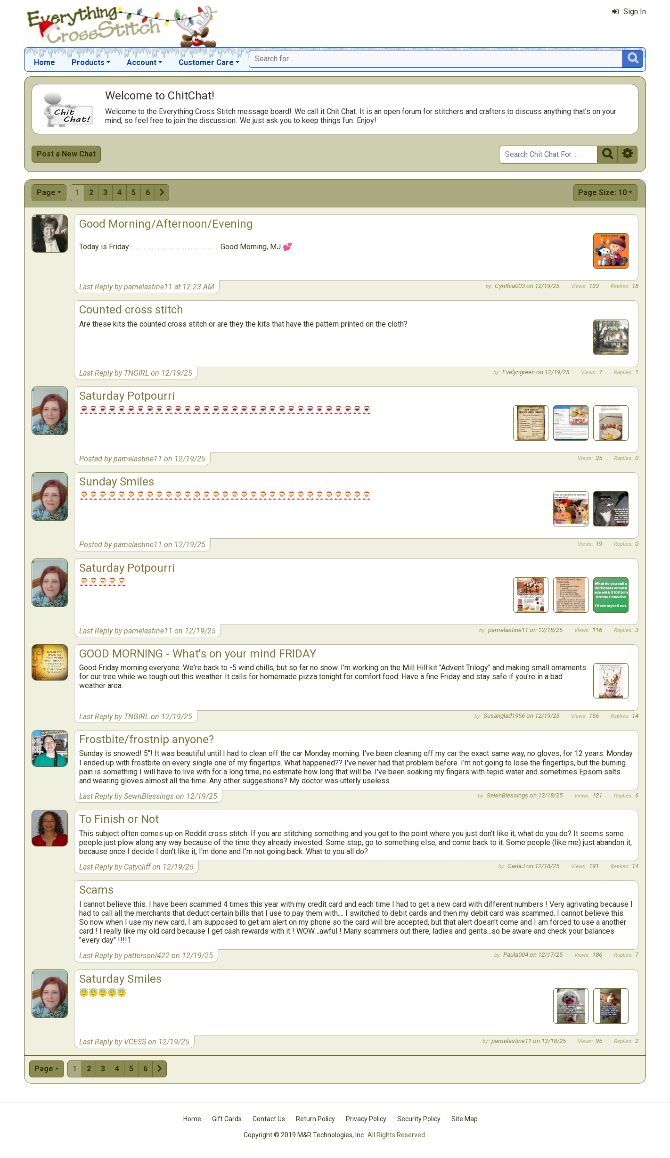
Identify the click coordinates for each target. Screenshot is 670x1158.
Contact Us (269, 1119)
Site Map (464, 1119)
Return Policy (315, 1119)
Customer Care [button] (206, 62)
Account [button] (141, 62)
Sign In (629, 11)
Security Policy (419, 1119)
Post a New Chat (66, 153)
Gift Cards (227, 1119)
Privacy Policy (366, 1119)
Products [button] (88, 62)
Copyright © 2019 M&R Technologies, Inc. (304, 1135)
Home (44, 62)
